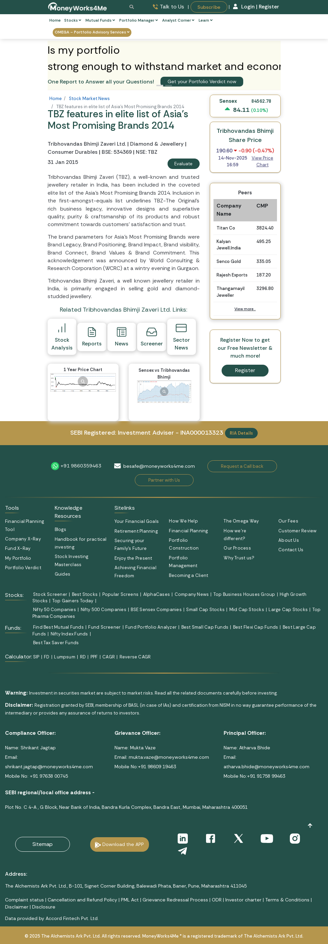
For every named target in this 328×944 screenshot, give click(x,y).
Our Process (237, 548)
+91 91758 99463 (266, 776)
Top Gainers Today (73, 601)
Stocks (72, 20)
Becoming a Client (188, 575)
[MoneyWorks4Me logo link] (78, 6)
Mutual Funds (100, 20)
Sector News (181, 336)
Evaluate (183, 164)
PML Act (130, 900)
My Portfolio (18, 558)
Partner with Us (164, 480)
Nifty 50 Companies (54, 609)
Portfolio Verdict (23, 568)
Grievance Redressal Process (175, 900)
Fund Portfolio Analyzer (151, 627)
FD (46, 657)
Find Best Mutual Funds (58, 627)
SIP (36, 657)
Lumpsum (64, 657)
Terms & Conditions (287, 900)
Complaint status (24, 900)
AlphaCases (156, 594)
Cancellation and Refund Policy (82, 900)
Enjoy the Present (133, 558)
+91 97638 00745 (48, 776)
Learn (205, 20)
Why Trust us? (239, 558)
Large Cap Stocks (288, 609)
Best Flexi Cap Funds (255, 627)
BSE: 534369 (117, 152)
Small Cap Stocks (205, 609)
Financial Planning (188, 531)
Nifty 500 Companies (103, 609)
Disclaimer (16, 907)
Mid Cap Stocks (246, 609)
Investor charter (243, 900)
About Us (288, 540)
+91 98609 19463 (157, 767)
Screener (152, 336)
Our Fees (288, 521)
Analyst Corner (178, 20)
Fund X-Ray (17, 548)
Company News (192, 594)
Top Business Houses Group (244, 594)
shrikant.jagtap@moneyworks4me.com (49, 767)
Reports (92, 336)
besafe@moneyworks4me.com (159, 466)
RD (83, 657)
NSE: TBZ (146, 152)
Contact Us (290, 550)
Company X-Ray (23, 539)
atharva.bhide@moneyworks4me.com (266, 767)
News (121, 336)
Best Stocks (85, 594)
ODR (217, 900)
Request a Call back (242, 466)
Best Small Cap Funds (204, 627)
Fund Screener (104, 627)
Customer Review (297, 531)
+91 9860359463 (80, 466)
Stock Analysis (62, 336)
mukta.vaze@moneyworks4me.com (169, 757)
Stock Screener (50, 594)
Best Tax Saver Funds (56, 643)
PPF (94, 657)
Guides (62, 574)
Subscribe (208, 7)
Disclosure (43, 907)
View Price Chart (262, 161)
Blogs (60, 529)
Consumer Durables (73, 152)
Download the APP (123, 844)
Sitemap (42, 844)
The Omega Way (241, 521)
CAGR (108, 657)
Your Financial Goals (137, 521)
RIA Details (241, 433)
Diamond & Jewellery (157, 144)
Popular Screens (120, 594)
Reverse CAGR (135, 657)
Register (269, 6)
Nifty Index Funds (69, 634)
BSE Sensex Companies (156, 609)
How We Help (183, 521)
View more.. (245, 309)
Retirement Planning (136, 531)
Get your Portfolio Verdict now (202, 81)
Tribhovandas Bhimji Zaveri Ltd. (87, 144)
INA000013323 (201, 433)
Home (55, 20)
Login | (245, 6)
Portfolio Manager (138, 20)
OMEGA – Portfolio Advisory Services (92, 32)
